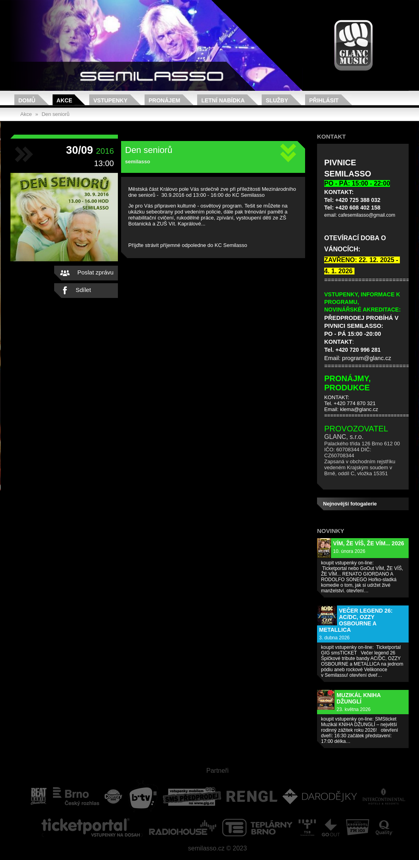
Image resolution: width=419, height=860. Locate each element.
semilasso (137, 162)
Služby (277, 100)
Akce (64, 100)
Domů (26, 100)
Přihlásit (324, 100)
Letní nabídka (223, 100)
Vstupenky (110, 100)
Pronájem (164, 100)
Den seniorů (55, 114)
